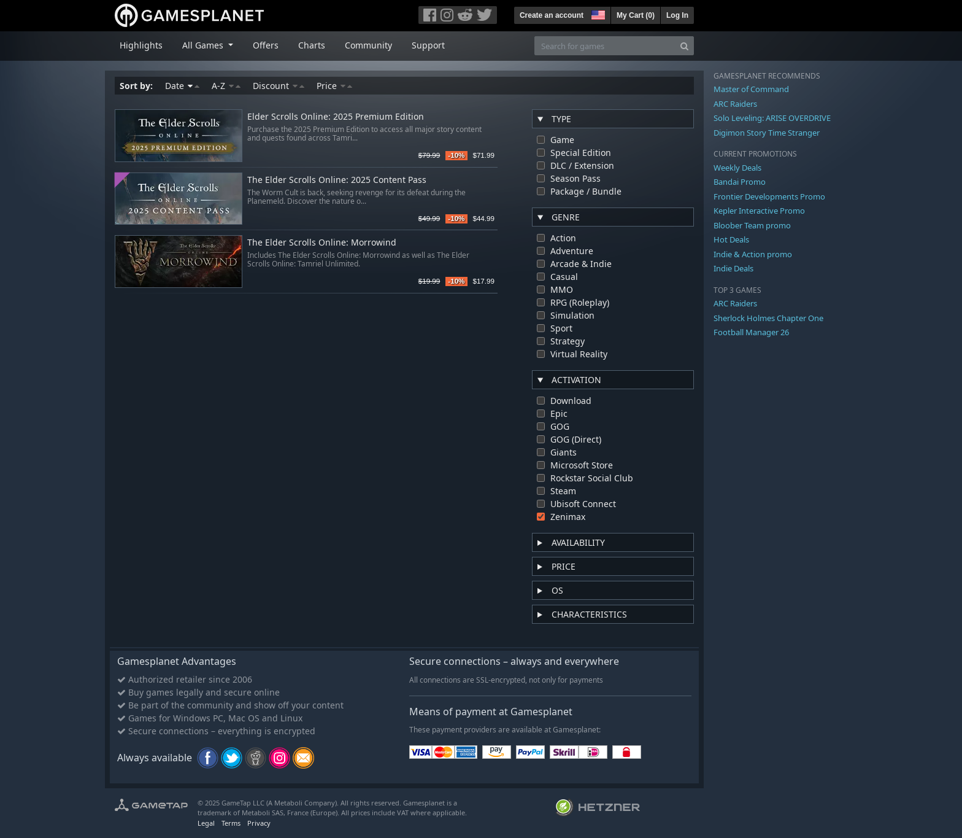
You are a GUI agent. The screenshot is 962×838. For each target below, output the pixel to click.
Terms (230, 823)
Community (368, 45)
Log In (677, 15)
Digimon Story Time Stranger (767, 132)
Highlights (141, 45)
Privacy (259, 823)
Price (334, 85)
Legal (206, 823)
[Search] (684, 45)
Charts (311, 45)
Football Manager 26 (751, 332)
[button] (597, 13)
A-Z (226, 85)
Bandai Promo (740, 181)
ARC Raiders (735, 103)
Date (182, 85)
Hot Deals (731, 239)
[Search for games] (604, 45)
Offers (266, 45)
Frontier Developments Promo (769, 196)
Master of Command (751, 89)
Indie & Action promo (753, 254)
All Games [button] (204, 45)
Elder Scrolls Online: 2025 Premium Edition (335, 117)
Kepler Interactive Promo (759, 210)
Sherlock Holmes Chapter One (768, 318)
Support (428, 45)
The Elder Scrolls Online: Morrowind (321, 243)
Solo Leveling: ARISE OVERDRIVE (772, 117)
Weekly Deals (737, 167)
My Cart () (636, 15)
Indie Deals (733, 268)
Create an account (551, 15)
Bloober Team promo (752, 225)
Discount (278, 85)
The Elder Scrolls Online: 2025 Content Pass (336, 180)
